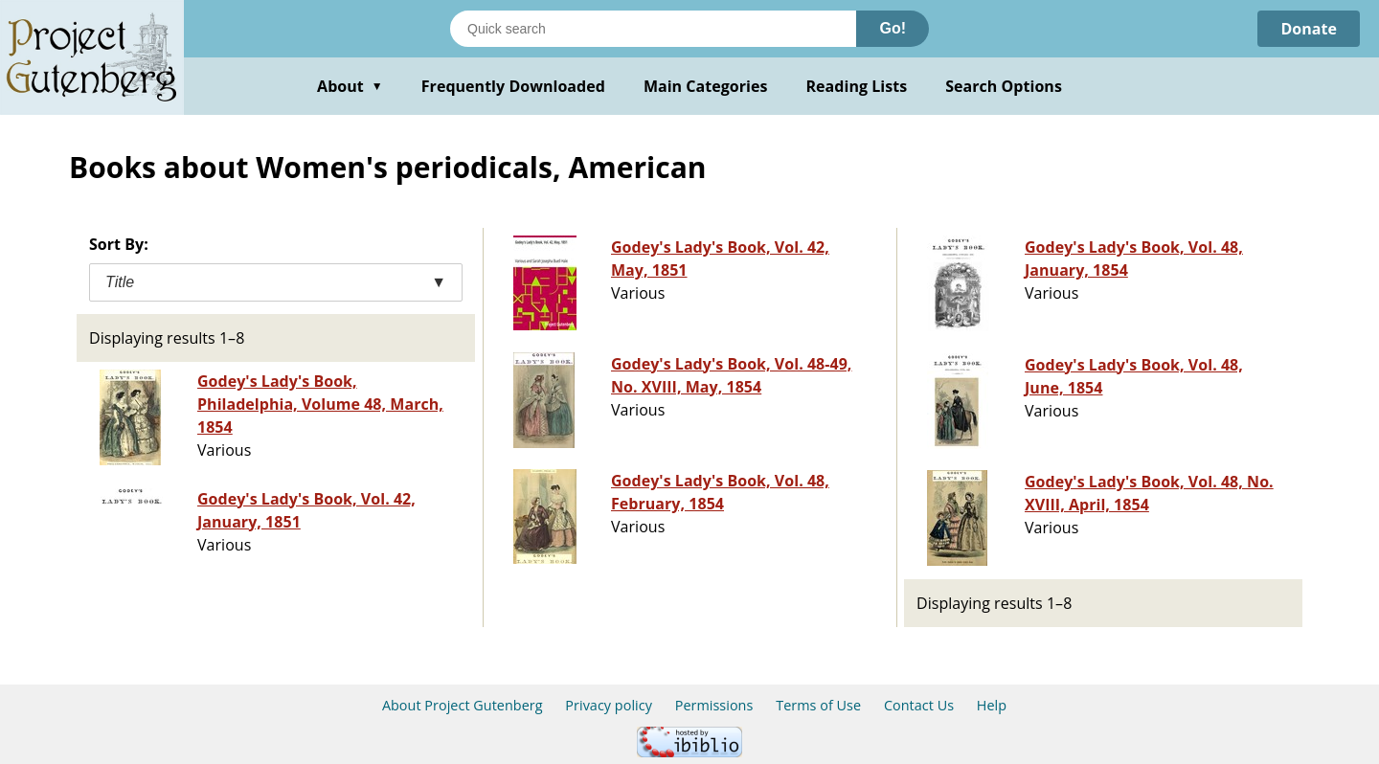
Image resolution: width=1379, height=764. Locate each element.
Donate (1308, 28)
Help (991, 705)
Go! (892, 28)
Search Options (1003, 86)
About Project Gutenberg (462, 705)
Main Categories (706, 86)
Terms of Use (818, 705)
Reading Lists (857, 86)
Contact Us (919, 705)
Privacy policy (608, 705)
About (350, 86)
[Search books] (653, 29)
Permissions (714, 705)
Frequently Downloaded (513, 86)
